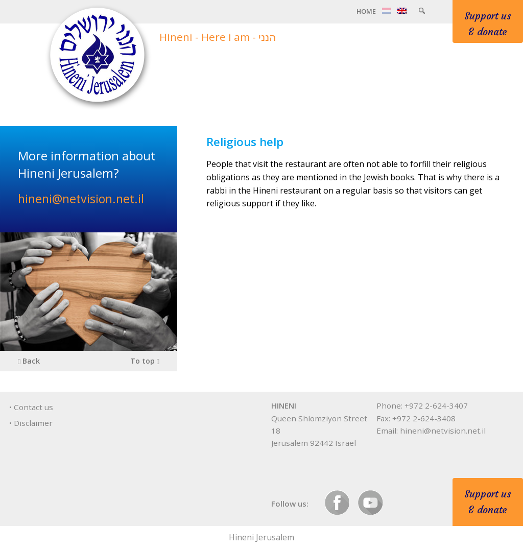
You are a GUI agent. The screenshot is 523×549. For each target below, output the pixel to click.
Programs (403, 67)
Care (352, 67)
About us (302, 67)
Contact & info (477, 67)
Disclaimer (33, 423)
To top (144, 361)
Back (29, 361)
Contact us (33, 407)
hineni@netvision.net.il (81, 198)
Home (366, 11)
